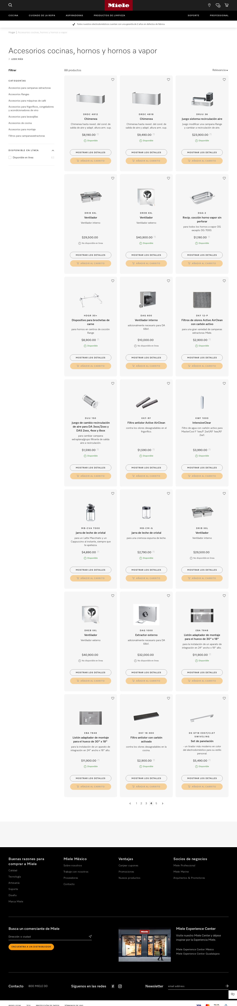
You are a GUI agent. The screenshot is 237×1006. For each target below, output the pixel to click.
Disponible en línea (23, 150)
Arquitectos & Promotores (189, 878)
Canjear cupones (128, 865)
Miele (119, 5)
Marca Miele (15, 901)
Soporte (193, 16)
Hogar (11, 32)
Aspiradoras (74, 16)
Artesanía (14, 883)
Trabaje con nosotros (76, 872)
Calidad (12, 870)
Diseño (12, 895)
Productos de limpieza (109, 16)
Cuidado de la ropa (42, 16)
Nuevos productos (130, 878)
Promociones (126, 872)
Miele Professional (184, 865)
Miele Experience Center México (195, 949)
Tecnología (14, 877)
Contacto (69, 884)
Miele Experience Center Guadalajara (198, 954)
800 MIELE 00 (38, 986)
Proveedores (71, 878)
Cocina (13, 16)
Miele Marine (181, 872)
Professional (219, 16)
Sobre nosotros (73, 865)
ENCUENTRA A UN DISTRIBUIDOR (31, 947)
